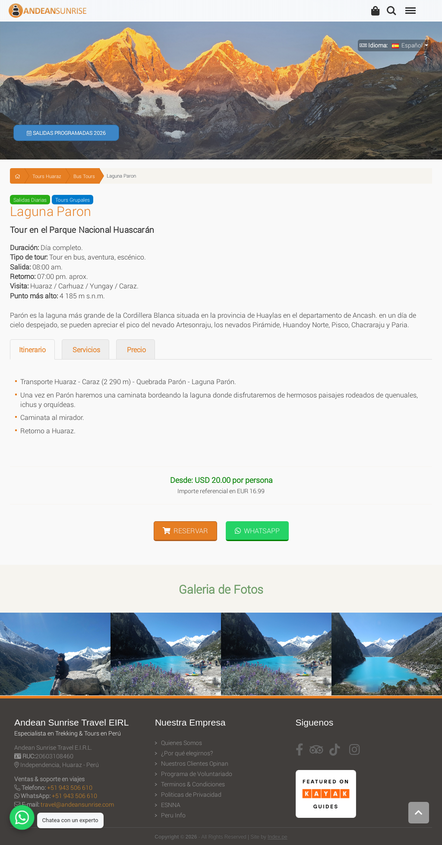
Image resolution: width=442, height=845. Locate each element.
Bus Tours (84, 176)
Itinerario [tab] (32, 349)
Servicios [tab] (85, 349)
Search (391, 10)
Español (407, 45)
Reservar (185, 530)
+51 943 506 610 (69, 787)
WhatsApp (257, 530)
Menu (409, 6)
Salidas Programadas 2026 (66, 132)
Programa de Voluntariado (196, 774)
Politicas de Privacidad (191, 794)
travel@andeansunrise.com (77, 804)
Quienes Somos (181, 743)
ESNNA (170, 805)
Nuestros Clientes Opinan (194, 763)
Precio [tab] (135, 349)
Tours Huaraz (46, 176)
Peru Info (173, 815)
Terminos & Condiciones (193, 784)
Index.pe (277, 837)
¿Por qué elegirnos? (187, 753)
